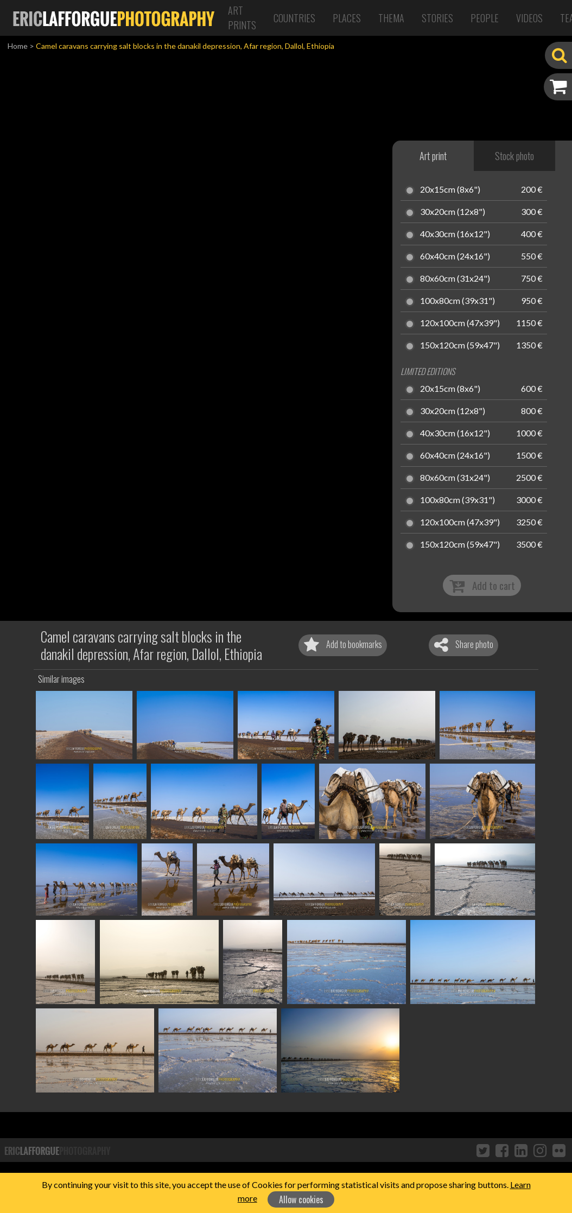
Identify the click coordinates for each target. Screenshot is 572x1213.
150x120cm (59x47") (460, 345)
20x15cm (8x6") (450, 190)
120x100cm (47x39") (460, 323)
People (485, 18)
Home (18, 45)
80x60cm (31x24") (455, 279)
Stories (437, 18)
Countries (294, 18)
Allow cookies (301, 1199)
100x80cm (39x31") (457, 301)
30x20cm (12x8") (452, 212)
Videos (529, 18)
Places (347, 18)
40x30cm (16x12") (455, 234)
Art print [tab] (433, 156)
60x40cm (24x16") (455, 256)
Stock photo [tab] (514, 156)
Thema (391, 18)
